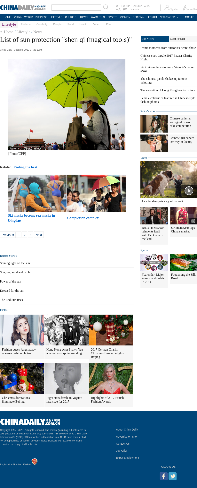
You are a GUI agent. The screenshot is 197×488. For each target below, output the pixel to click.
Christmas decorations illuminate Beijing (16, 399)
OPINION (125, 17)
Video (96, 24)
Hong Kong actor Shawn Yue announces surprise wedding (64, 351)
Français (134, 9)
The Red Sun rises (11, 299)
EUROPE (126, 6)
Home (8, 32)
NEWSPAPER (167, 17)
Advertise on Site (126, 436)
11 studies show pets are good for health (162, 201)
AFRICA (137, 6)
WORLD (28, 17)
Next (38, 235)
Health (83, 24)
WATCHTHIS (98, 17)
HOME (7, 17)
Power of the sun (10, 281)
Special (144, 250)
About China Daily (127, 429)
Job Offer (121, 450)
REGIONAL (139, 17)
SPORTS (112, 17)
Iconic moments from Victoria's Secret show (168, 47)
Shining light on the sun (15, 263)
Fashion (26, 24)
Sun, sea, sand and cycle (15, 272)
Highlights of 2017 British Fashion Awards (107, 399)
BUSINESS (41, 17)
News (37, 32)
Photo (109, 24)
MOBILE (189, 17)
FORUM (152, 17)
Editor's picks (147, 111)
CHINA (17, 17)
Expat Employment (127, 457)
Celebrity (41, 24)
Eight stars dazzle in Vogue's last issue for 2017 (64, 399)
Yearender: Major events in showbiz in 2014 (153, 278)
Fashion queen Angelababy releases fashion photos (19, 351)
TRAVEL (84, 17)
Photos (3, 310)
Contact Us (123, 443)
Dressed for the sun (12, 290)
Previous (8, 235)
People (57, 24)
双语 (125, 9)
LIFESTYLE (56, 17)
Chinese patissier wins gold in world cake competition (181, 122)
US (117, 6)
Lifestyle (23, 32)
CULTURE (70, 17)
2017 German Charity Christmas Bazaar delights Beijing (107, 353)
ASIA (146, 6)
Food (70, 24)
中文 (118, 9)
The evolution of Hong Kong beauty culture (167, 90)
